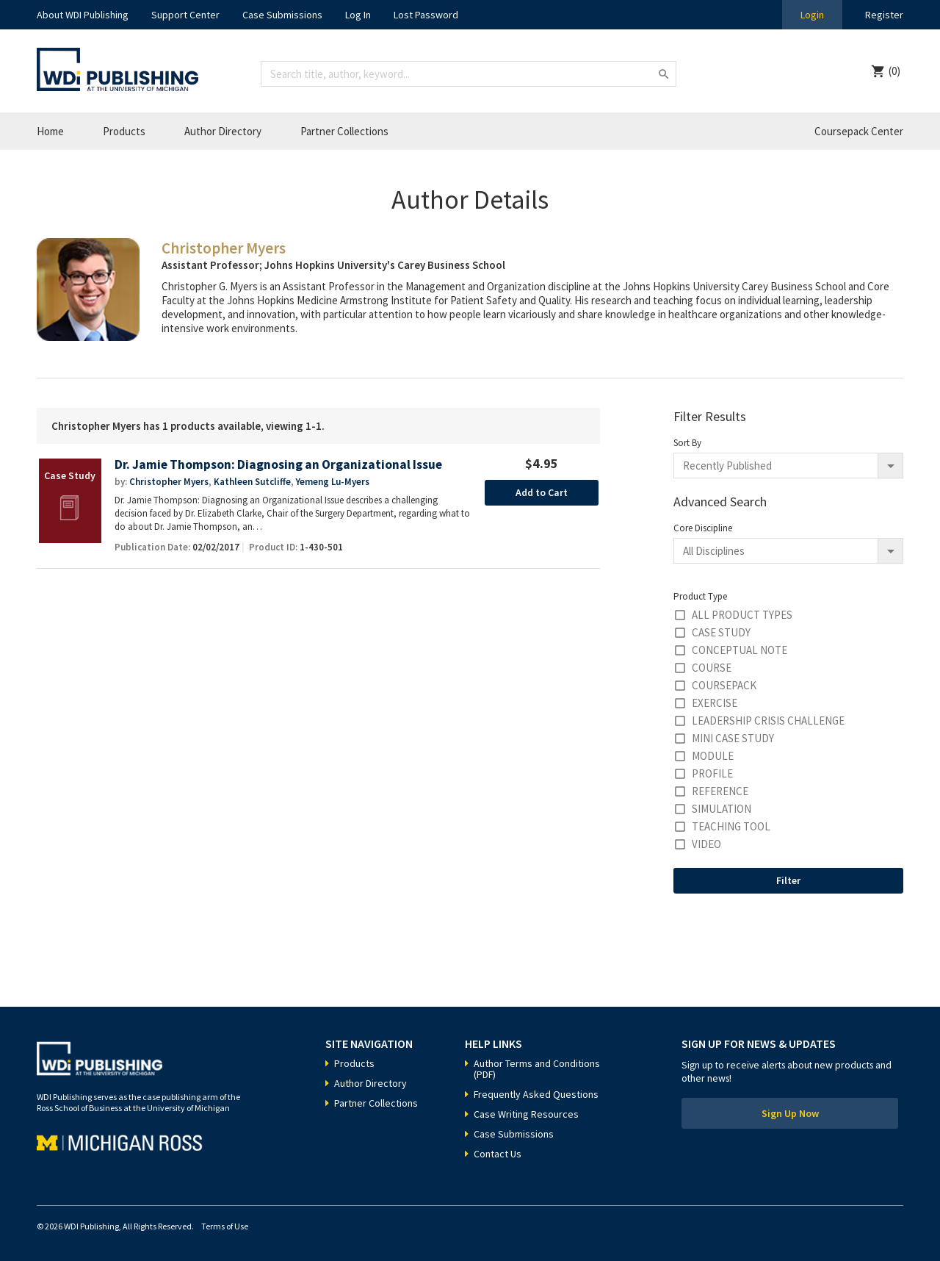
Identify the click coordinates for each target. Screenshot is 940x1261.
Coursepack (724, 685)
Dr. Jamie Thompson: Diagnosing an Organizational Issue (278, 465)
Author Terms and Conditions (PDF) (537, 1069)
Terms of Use (224, 1226)
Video (706, 844)
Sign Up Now (790, 1113)
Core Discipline (702, 528)
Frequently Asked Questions (536, 1094)
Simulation (721, 809)
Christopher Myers (169, 481)
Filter (788, 880)
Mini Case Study (733, 738)
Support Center (185, 14)
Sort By (687, 442)
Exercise (714, 703)
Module (713, 756)
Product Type (700, 596)
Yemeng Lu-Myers (332, 481)
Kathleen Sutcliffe (252, 481)
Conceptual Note (739, 650)
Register (884, 14)
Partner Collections (344, 131)
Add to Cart (542, 492)
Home (50, 131)
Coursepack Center (858, 131)
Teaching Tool (731, 826)
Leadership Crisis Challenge (768, 721)
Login (812, 14)
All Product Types (742, 615)
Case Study (721, 632)
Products (124, 131)
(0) (894, 71)
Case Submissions (282, 14)
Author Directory (222, 131)
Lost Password (426, 14)
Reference (720, 791)
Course (711, 668)
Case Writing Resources (526, 1114)
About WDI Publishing (83, 14)
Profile (712, 773)
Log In (358, 14)
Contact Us (497, 1153)
